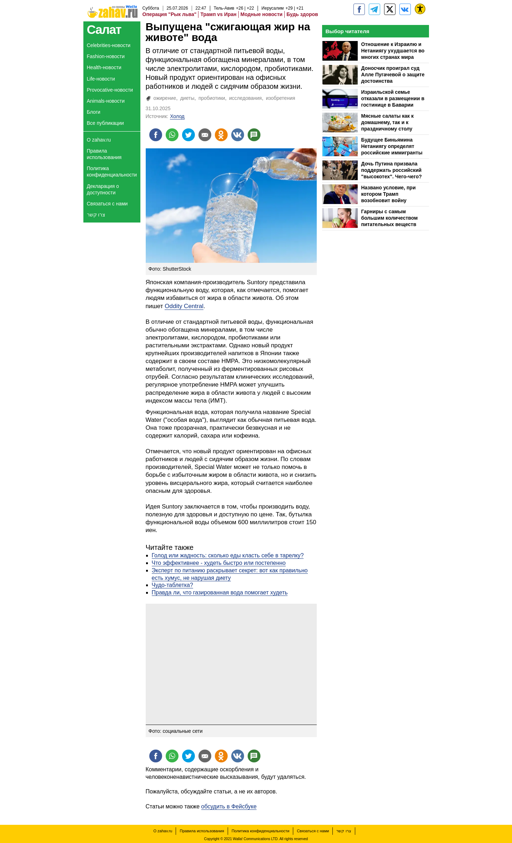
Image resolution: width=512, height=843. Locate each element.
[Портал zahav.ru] (405, 9)
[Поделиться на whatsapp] (172, 134)
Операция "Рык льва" (170, 14)
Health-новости (104, 67)
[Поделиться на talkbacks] (254, 134)
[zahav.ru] (359, 9)
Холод (177, 116)
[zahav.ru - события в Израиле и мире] (374, 9)
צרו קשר (96, 215)
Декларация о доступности (103, 189)
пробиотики (211, 98)
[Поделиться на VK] (237, 134)
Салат (104, 29)
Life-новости (101, 79)
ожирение (165, 98)
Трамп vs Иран (218, 14)
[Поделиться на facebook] (155, 134)
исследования (245, 98)
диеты (187, 98)
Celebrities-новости (109, 45)
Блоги (93, 112)
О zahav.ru (99, 140)
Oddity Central (184, 306)
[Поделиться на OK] (221, 134)
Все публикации (105, 123)
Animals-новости (106, 101)
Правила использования (104, 154)
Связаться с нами (107, 203)
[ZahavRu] (389, 9)
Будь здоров (302, 14)
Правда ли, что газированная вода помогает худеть (220, 592)
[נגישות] (420, 9)
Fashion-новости (106, 56)
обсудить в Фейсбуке (229, 806)
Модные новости (262, 14)
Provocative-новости (110, 90)
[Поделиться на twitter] (188, 134)
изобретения (280, 98)
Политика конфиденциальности (112, 171)
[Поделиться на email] (204, 134)
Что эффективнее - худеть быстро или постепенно (219, 563)
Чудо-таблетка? (172, 585)
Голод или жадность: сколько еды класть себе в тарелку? (228, 555)
